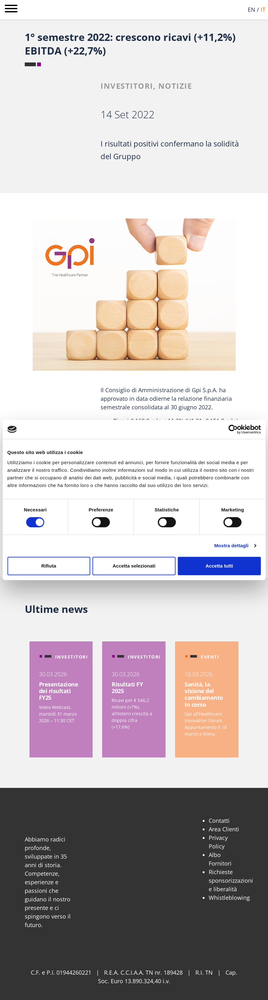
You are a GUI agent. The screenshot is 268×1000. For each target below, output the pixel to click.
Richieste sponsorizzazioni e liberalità (231, 880)
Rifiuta (48, 565)
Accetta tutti (219, 565)
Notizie (175, 86)
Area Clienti (224, 829)
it (263, 9)
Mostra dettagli (231, 545)
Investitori (127, 86)
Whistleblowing (229, 897)
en (251, 9)
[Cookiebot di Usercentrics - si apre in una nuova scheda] (233, 429)
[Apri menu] (11, 9)
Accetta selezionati (134, 565)
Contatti (219, 820)
